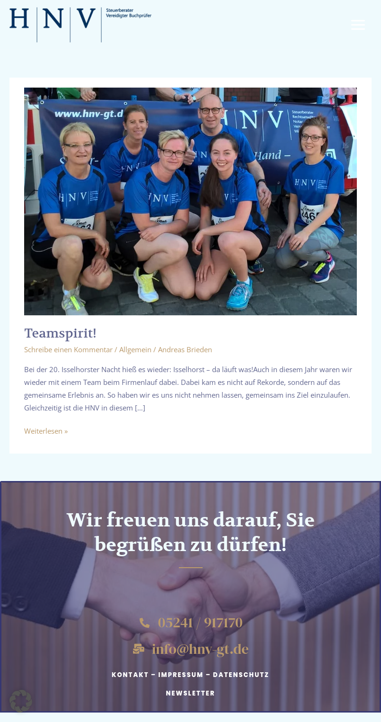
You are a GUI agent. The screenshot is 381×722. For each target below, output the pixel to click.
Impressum (181, 674)
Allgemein (135, 349)
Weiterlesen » (46, 430)
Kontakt (130, 674)
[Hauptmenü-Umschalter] (358, 24)
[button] (21, 701)
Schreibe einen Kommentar (68, 349)
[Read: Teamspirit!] (190, 200)
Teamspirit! (60, 333)
